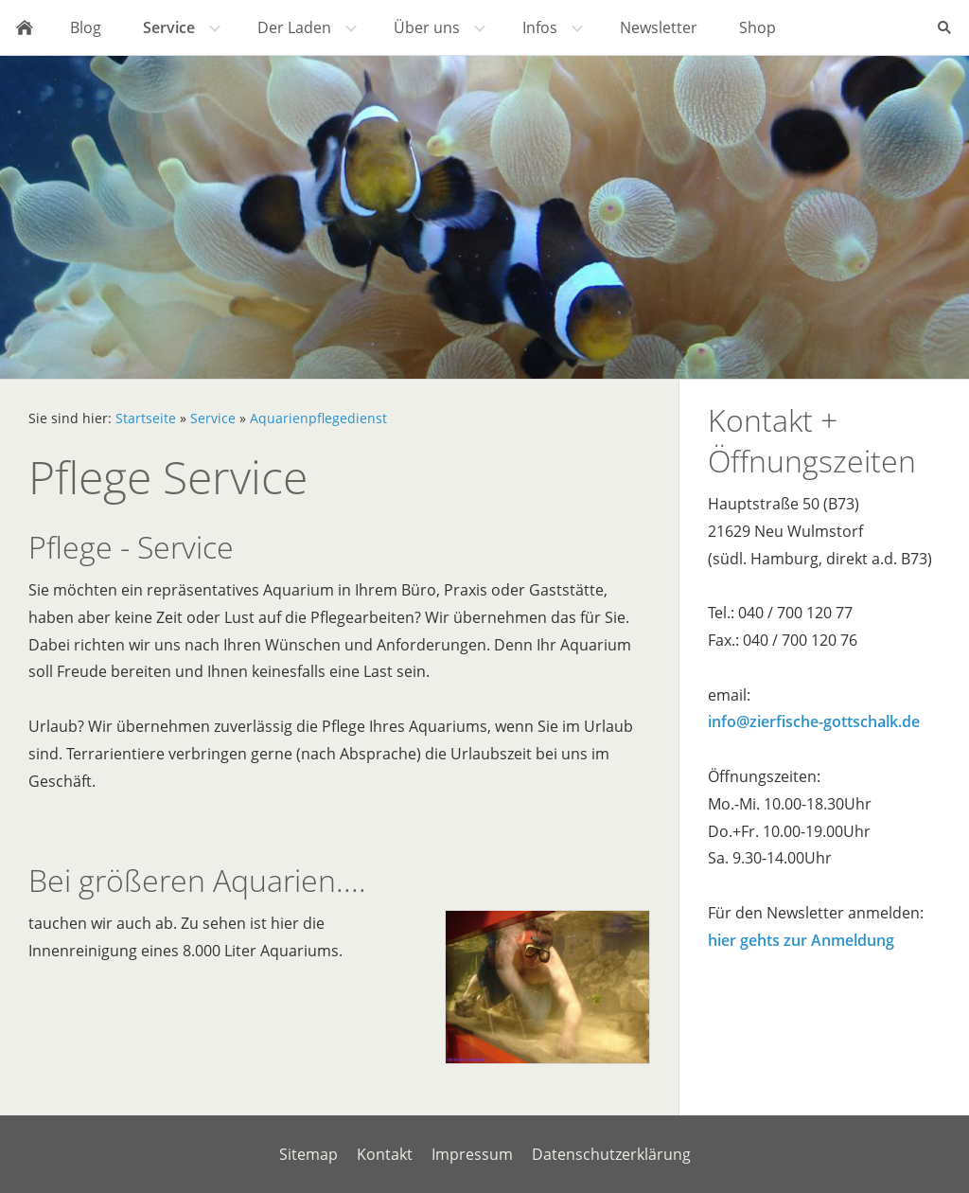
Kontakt (385, 1154)
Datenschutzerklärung (611, 1154)
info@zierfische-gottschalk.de (814, 721)
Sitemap (308, 1154)
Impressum (472, 1154)
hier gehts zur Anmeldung (801, 940)
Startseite (145, 418)
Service (213, 418)
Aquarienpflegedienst (318, 418)
